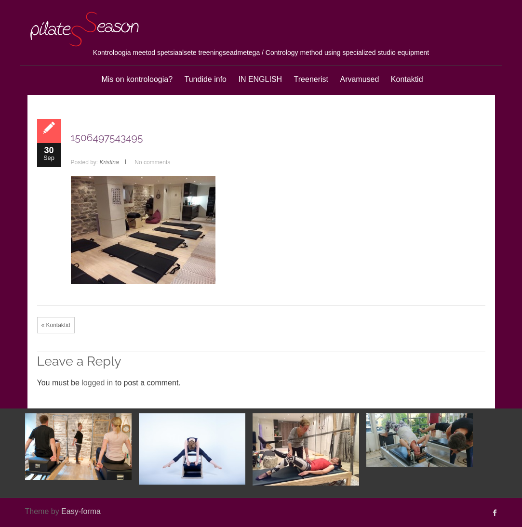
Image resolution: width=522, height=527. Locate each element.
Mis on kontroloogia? (137, 79)
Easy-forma (81, 511)
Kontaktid (407, 79)
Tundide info (206, 79)
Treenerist (311, 79)
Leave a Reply (79, 361)
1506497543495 (107, 138)
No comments (152, 162)
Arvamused (359, 79)
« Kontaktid (55, 325)
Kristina (109, 162)
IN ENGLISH (260, 79)
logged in (97, 383)
